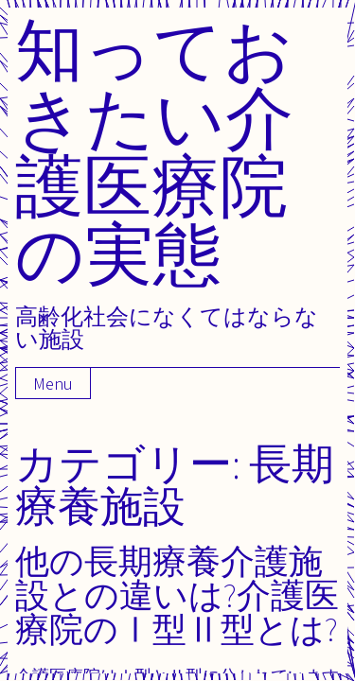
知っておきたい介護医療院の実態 (154, 151)
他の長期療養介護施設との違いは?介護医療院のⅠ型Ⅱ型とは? (177, 594)
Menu (53, 383)
